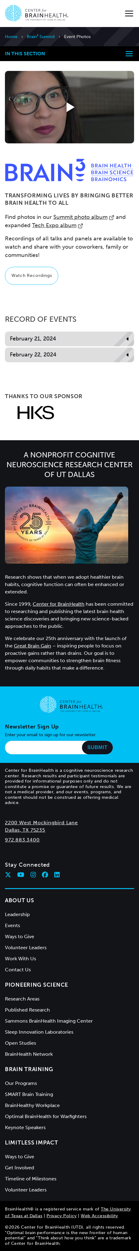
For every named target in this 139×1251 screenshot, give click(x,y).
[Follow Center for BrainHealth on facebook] (45, 875)
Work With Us (20, 959)
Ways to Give (19, 936)
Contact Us (18, 970)
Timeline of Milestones (30, 1179)
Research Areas (22, 999)
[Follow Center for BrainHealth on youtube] (20, 875)
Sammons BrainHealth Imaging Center (49, 1021)
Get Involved (19, 1168)
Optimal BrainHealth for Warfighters (46, 1116)
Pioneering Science (36, 984)
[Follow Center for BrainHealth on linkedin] (57, 875)
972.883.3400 (22, 840)
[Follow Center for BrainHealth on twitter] (8, 875)
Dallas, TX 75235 (25, 830)
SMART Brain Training (29, 1094)
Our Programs (21, 1083)
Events (12, 925)
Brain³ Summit (41, 36)
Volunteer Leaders (26, 947)
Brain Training (29, 1069)
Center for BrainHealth (58, 604)
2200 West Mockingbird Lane (41, 823)
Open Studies (20, 1043)
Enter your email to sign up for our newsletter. (51, 734)
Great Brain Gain (32, 646)
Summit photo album (83, 217)
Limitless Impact (31, 1142)
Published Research (27, 1010)
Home (11, 36)
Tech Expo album (57, 225)
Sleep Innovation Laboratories (39, 1032)
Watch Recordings (31, 275)
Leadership (17, 914)
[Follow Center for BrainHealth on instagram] (33, 875)
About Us (19, 900)
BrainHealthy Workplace (32, 1105)
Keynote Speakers (25, 1127)
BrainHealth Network (29, 1054)
